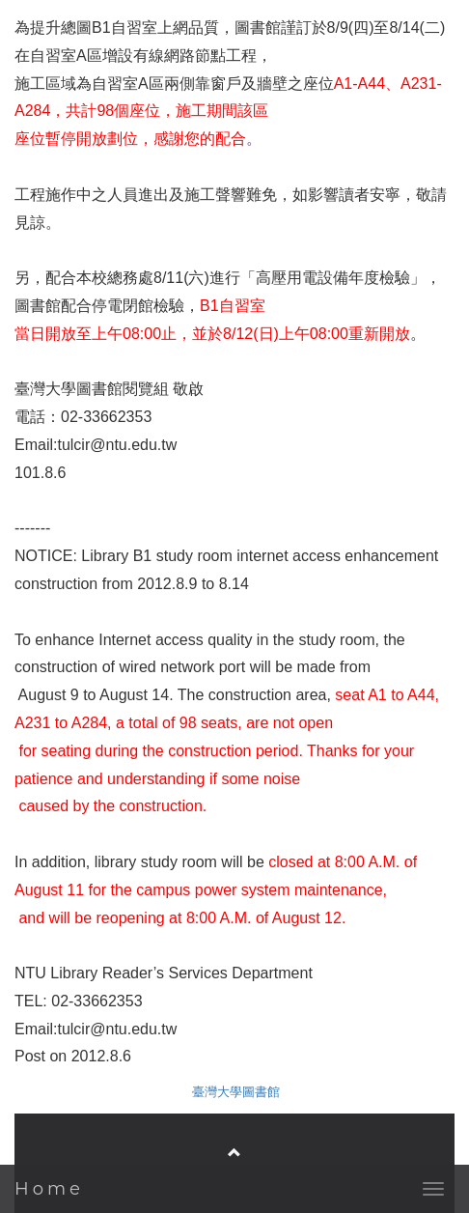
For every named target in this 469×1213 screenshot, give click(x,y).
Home (49, 1188)
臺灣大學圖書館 (236, 1092)
